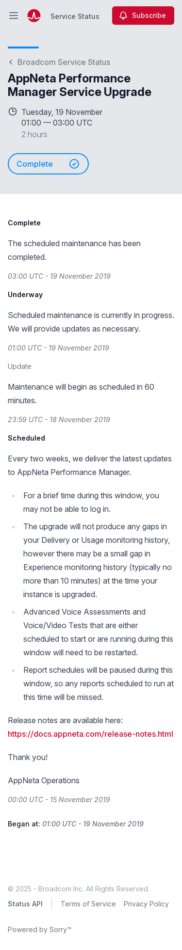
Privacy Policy (146, 904)
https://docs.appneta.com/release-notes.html (90, 734)
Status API (25, 904)
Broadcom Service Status (59, 62)
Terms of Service (88, 904)
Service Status (74, 16)
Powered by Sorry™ (39, 929)
